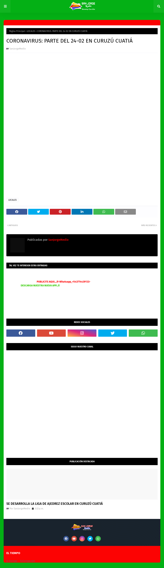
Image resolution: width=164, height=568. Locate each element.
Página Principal (17, 31)
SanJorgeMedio (17, 48)
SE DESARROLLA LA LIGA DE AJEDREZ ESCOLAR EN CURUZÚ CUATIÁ (54, 504)
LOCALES (31, 31)
